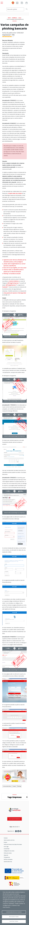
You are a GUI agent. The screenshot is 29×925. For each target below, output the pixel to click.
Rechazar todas (14, 916)
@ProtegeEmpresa (11, 285)
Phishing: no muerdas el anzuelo (11, 273)
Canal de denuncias (8, 861)
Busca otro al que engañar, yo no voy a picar (14, 267)
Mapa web (6, 855)
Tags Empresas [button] (15, 797)
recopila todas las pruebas (15, 193)
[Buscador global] (15, 9)
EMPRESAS (14, 17)
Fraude (14, 786)
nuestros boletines (14, 281)
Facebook (4, 287)
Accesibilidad (6, 848)
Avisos (19, 17)
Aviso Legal (6, 846)
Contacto (6, 838)
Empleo (5, 842)
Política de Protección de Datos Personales (13, 844)
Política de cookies (8, 853)
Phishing (19, 786)
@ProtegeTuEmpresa (13, 283)
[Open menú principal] (1, 2)
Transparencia (7, 857)
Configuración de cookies (9, 850)
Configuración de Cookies (14, 912)
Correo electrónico (7, 786)
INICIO (9, 17)
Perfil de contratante (8, 859)
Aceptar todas (14, 921)
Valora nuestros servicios (9, 840)
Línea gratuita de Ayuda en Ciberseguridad (15, 293)
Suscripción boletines (14, 819)
